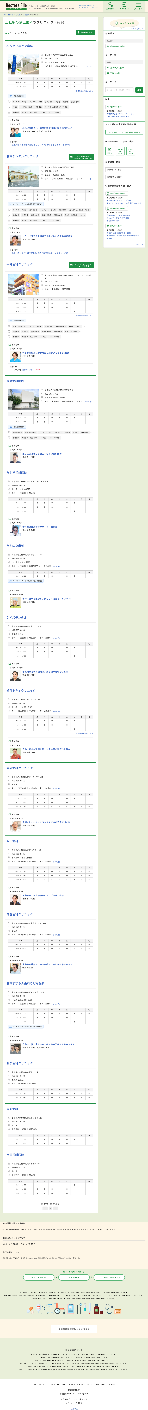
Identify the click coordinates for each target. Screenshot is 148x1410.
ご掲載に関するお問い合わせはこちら (74, 1329)
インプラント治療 (124, 200)
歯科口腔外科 (30, 1244)
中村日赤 (56, 1229)
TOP (4, 15)
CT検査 (119, 215)
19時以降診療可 (113, 116)
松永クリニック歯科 (20, 46)
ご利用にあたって (39, 1384)
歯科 (10, 1244)
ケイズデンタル (18, 617)
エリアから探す (115, 68)
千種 (28, 1229)
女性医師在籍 (112, 114)
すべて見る (89, 66)
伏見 (68, 1229)
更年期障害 (111, 235)
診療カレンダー (28, 369)
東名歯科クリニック (20, 768)
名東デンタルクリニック (23, 156)
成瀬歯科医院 (15, 381)
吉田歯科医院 (15, 1155)
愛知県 (10, 15)
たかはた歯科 (15, 546)
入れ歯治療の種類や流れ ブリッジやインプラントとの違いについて (41, 145)
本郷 (113, 1229)
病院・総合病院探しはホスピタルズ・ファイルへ (88, 6)
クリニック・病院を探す (109, 1277)
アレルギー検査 (113, 218)
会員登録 (79, 1403)
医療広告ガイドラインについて (80, 1384)
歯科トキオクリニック (21, 690)
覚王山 (86, 1229)
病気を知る (74, 1277)
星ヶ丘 (102, 1229)
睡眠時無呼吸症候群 (131, 235)
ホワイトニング (113, 203)
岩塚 (43, 1229)
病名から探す (114, 226)
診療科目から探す (116, 46)
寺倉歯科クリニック (20, 914)
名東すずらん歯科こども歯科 (26, 983)
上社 (110, 1229)
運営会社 (112, 1384)
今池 (78, 1229)
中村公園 (49, 1229)
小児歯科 (22, 1244)
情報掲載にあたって (67, 1394)
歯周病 (119, 235)
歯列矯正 (129, 203)
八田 (31, 1229)
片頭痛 (109, 238)
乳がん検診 (124, 218)
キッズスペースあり (126, 114)
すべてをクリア (137, 28)
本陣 (60, 1229)
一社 (106, 1229)
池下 (82, 1229)
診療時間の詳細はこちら (84, 91)
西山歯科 (12, 841)
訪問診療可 (124, 116)
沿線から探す (114, 73)
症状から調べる (38, 1277)
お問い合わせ (101, 1384)
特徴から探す (114, 107)
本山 (91, 1229)
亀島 (64, 1229)
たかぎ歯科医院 (17, 473)
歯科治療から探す (116, 193)
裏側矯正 (137, 203)
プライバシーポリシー (57, 1384)
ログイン (69, 1403)
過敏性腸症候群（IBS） (122, 233)
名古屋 (23, 1229)
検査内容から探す (116, 208)
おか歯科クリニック (20, 1063)
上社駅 (18, 15)
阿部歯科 (12, 1109)
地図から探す (86, 32)
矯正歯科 (26, 15)
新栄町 (74, 1229)
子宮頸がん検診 (113, 220)
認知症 (109, 233)
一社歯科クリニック (20, 264)
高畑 (40, 1229)
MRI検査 (126, 215)
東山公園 (96, 1229)
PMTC (122, 203)
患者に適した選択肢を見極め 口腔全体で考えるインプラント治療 (40, 253)
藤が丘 (36, 1229)
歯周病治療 (111, 200)
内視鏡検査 (111, 215)
